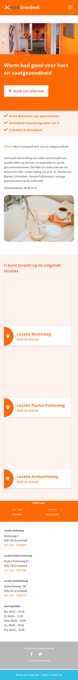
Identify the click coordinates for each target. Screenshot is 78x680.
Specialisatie (55, 514)
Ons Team (20, 509)
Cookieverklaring (46, 648)
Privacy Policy (30, 648)
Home (7, 146)
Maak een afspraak (27, 675)
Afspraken (20, 514)
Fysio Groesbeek (42, 660)
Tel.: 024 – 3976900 (15, 545)
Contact (55, 509)
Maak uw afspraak (28, 339)
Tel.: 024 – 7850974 (15, 595)
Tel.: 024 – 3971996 (15, 570)
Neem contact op (52, 675)
